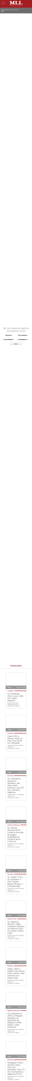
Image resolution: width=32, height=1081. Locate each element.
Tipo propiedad (22, 335)
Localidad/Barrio (22, 339)
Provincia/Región (8, 339)
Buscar (16, 344)
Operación (8, 335)
